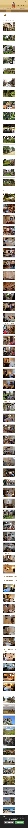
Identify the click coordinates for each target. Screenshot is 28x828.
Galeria (8, 11)
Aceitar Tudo (19, 822)
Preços (19, 11)
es (21, 1)
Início (3, 11)
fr (23, 1)
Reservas (14, 11)
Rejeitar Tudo (9, 822)
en (19, 1)
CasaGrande (14, 5)
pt (25, 1)
